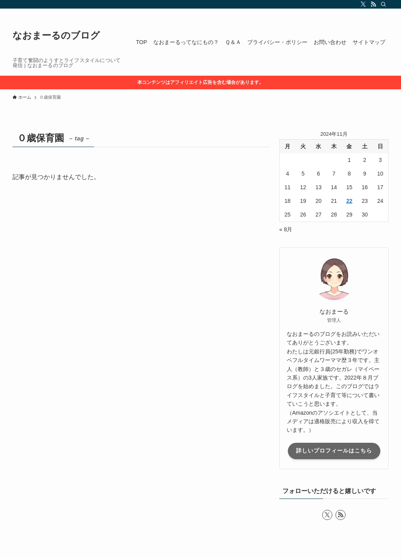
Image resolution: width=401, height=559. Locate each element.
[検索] (383, 4)
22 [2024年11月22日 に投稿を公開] (349, 201)
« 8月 (285, 229)
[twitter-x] (363, 4)
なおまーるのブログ (56, 35)
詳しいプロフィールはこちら (334, 450)
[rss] (373, 4)
